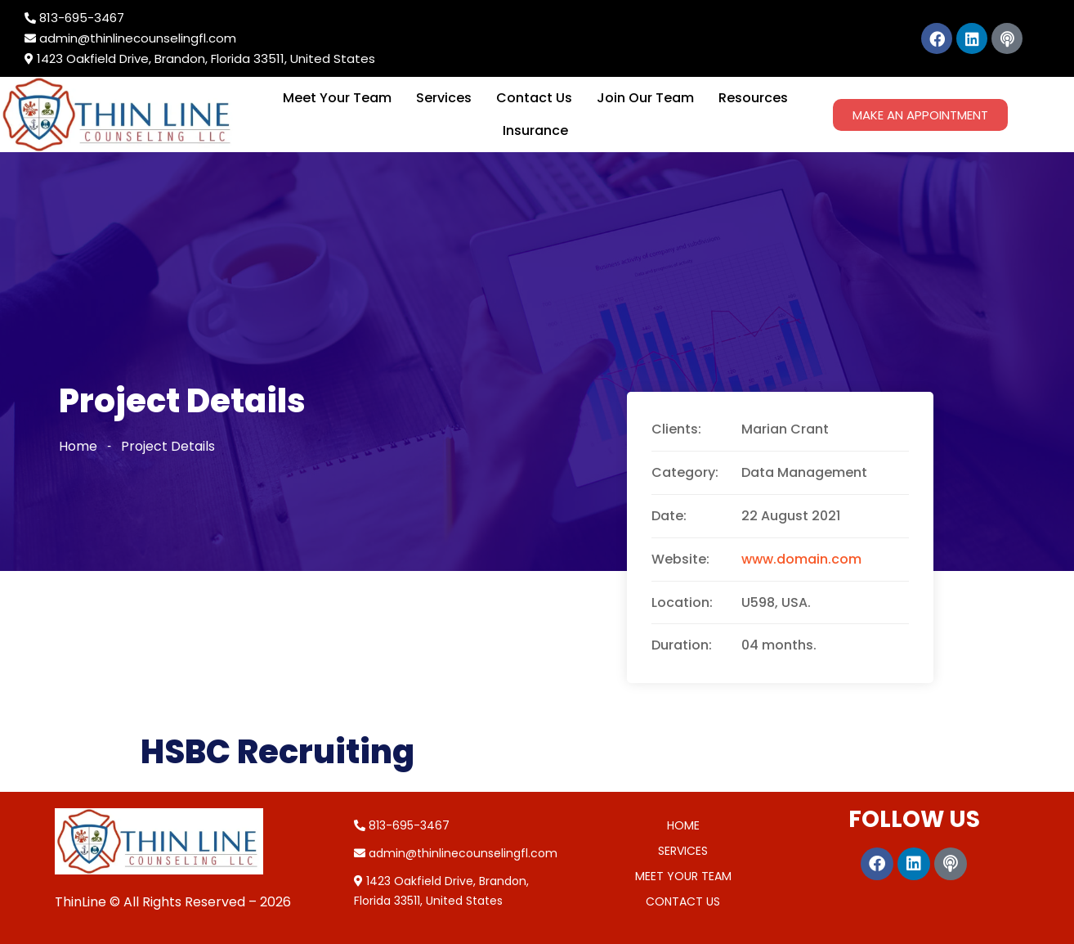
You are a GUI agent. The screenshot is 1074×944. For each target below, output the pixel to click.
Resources (753, 97)
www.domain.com (801, 559)
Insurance (535, 130)
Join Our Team (645, 97)
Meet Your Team (337, 97)
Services (444, 97)
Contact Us (534, 97)
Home (78, 446)
